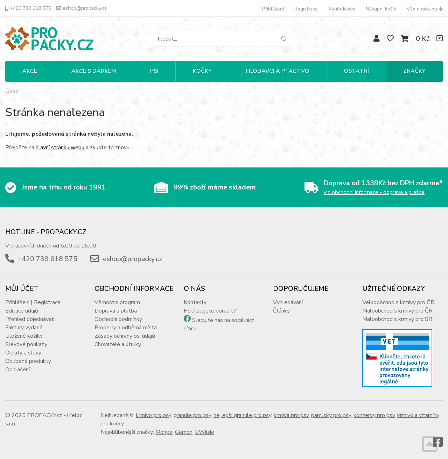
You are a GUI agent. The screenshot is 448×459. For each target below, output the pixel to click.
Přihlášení (273, 9)
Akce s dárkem (93, 71)
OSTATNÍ (356, 71)
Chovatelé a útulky (117, 344)
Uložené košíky (24, 336)
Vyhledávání (341, 9)
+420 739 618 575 (28, 8)
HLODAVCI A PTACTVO (277, 71)
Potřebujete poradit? (210, 311)
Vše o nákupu (425, 9)
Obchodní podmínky (118, 319)
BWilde (204, 432)
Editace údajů (21, 311)
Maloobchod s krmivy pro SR (397, 319)
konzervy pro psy (374, 415)
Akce (29, 71)
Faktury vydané (24, 327)
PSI (154, 71)
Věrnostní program (117, 302)
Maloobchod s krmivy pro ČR (397, 311)
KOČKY (202, 71)
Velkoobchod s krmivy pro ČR (398, 302)
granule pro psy (192, 415)
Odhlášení (17, 369)
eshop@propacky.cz (81, 8)
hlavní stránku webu (60, 147)
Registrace (306, 9)
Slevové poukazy (26, 344)
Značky (414, 71)
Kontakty (195, 302)
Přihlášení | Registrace (33, 302)
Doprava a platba (115, 311)
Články (281, 311)
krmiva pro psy (291, 415)
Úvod (12, 91)
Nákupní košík (381, 9)
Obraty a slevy (23, 353)
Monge (164, 432)
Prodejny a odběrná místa (125, 327)
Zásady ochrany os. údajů (124, 336)
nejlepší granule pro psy (242, 415)
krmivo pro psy (153, 415)
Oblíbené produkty (28, 361)
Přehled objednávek (30, 319)
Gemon (183, 432)
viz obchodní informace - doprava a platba (374, 192)
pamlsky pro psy (331, 415)
